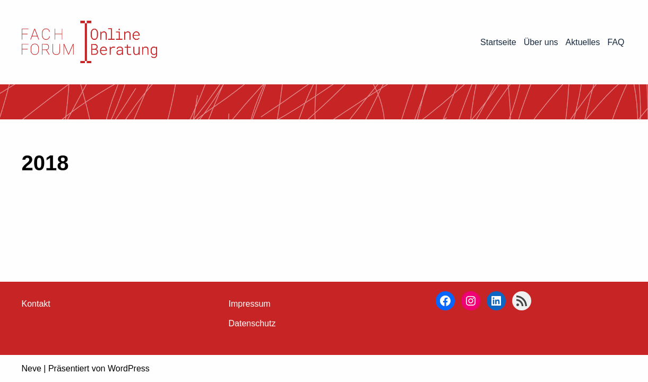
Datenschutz (252, 323)
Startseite (498, 42)
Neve (31, 368)
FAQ (615, 42)
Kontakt (36, 303)
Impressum (250, 303)
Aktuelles (583, 42)
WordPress (129, 368)
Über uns (541, 42)
